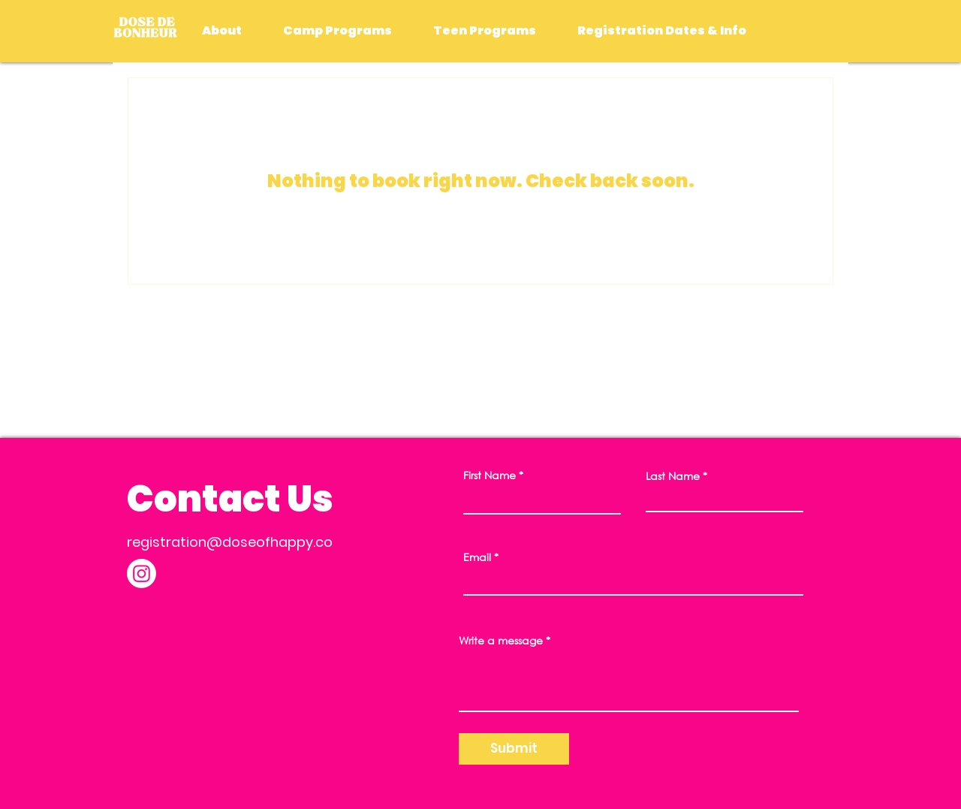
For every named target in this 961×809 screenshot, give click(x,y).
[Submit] (514, 749)
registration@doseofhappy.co (230, 542)
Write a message (501, 640)
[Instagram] (141, 573)
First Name (489, 475)
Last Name (673, 476)
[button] (337, 30)
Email (477, 557)
